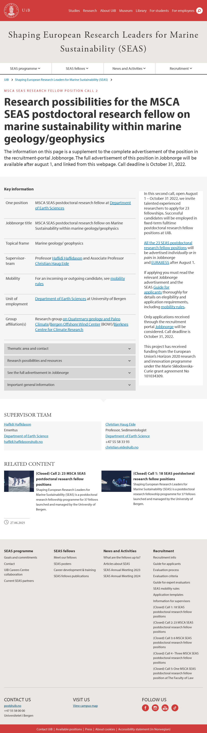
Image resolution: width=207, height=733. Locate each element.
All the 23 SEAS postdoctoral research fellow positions (168, 245)
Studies (74, 10)
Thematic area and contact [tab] (27, 348)
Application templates (168, 594)
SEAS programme (23, 68)
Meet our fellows (65, 557)
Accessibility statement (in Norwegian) (144, 729)
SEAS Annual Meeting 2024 (122, 576)
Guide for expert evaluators (171, 582)
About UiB (108, 10)
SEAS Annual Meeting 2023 (122, 570)
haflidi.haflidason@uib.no (23, 441)
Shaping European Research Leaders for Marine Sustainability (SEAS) (61, 80)
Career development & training (75, 570)
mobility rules (172, 306)
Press (88, 729)
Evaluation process (166, 570)
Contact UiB (45, 729)
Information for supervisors (171, 601)
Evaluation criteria (165, 576)
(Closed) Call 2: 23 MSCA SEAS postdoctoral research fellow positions (173, 627)
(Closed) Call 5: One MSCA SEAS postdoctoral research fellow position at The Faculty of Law (174, 673)
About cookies (105, 729)
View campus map (85, 706)
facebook (147, 708)
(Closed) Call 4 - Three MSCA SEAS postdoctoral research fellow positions (176, 657)
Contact (9, 564)
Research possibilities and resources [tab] (34, 360)
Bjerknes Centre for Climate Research (81, 327)
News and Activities (127, 68)
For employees (183, 10)
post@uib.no (12, 706)
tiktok (176, 708)
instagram (157, 708)
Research (90, 10)
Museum (126, 10)
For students (159, 10)
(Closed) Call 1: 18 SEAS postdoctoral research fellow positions (172, 611)
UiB (6, 80)
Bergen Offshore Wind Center (75, 324)
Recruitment (179, 68)
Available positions (69, 729)
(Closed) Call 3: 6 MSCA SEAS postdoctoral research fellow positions (172, 642)
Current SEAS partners (19, 581)
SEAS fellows (75, 68)
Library (141, 10)
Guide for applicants (156, 289)
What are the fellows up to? (122, 557)
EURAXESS (160, 262)
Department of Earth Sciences (60, 298)
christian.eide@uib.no (122, 447)
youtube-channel (166, 708)
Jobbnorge (164, 326)
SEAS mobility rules (166, 588)
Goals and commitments (20, 557)
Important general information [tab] (30, 384)
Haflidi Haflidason (67, 258)
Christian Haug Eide (52, 263)
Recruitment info (164, 557)
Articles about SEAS (117, 564)
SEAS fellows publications (71, 576)
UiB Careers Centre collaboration (16, 572)
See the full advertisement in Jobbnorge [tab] (38, 372)
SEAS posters (62, 564)
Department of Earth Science (26, 436)
